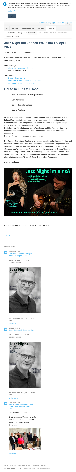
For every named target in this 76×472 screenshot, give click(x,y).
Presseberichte (10, 33)
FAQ (25, 33)
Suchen (68, 23)
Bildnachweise (62, 33)
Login (39, 33)
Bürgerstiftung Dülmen (17, 78)
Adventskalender (28, 28)
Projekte (41, 28)
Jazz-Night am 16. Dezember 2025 (21, 330)
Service (51, 28)
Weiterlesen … (13, 323)
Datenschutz (60, 22)
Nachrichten (32, 33)
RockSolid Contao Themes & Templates (37, 469)
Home (7, 28)
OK (12, 16)
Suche (69, 22)
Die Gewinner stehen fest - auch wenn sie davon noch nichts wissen (21, 407)
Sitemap (19, 33)
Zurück (8, 235)
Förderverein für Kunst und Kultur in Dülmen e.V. (27, 81)
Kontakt (41, 22)
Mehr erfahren (13, 11)
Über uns (15, 28)
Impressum (50, 22)
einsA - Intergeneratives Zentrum (21, 68)
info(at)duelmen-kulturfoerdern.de (21, 83)
